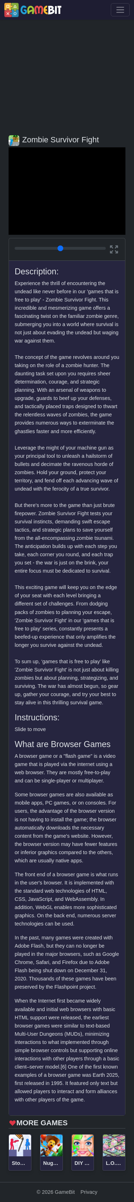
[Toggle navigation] (120, 9)
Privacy (88, 1192)
